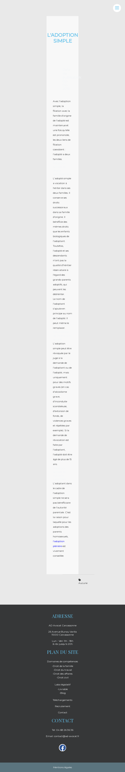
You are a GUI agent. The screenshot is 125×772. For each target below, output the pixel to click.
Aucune (82, 582)
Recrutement (62, 706)
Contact (62, 712)
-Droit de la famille (62, 666)
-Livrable (63, 689)
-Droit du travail (62, 669)
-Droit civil (62, 677)
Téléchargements (62, 699)
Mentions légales (62, 767)
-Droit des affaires (62, 673)
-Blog (62, 692)
